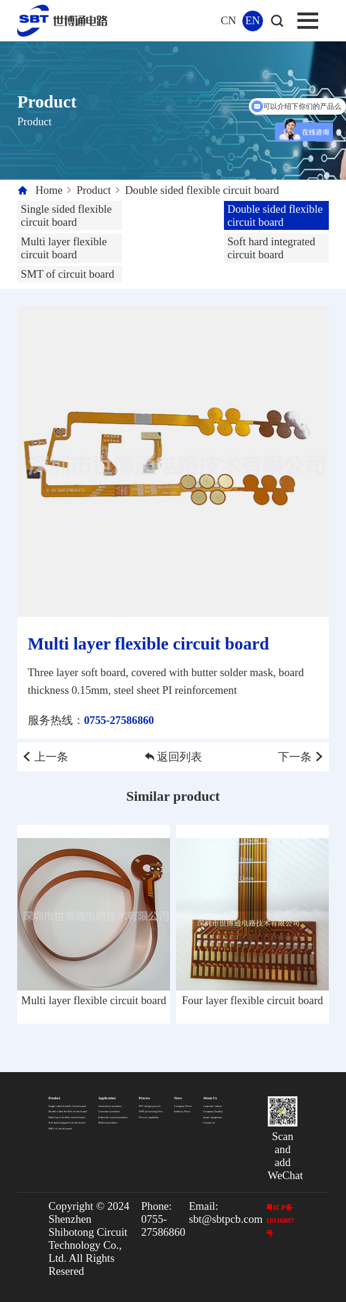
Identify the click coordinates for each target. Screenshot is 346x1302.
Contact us (209, 1122)
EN (252, 20)
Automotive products (109, 1106)
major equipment (212, 1117)
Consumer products (109, 1111)
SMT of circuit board (67, 274)
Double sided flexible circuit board (202, 190)
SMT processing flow (150, 1111)
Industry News (182, 1111)
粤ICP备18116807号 (280, 1220)
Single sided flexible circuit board (66, 215)
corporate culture (212, 1106)
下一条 (301, 757)
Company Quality (213, 1111)
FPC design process (150, 1106)
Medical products (107, 1122)
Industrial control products (112, 1117)
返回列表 (173, 757)
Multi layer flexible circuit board (64, 248)
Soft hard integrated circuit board (271, 248)
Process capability (149, 1117)
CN (228, 20)
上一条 (44, 757)
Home (49, 190)
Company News (183, 1106)
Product (93, 190)
